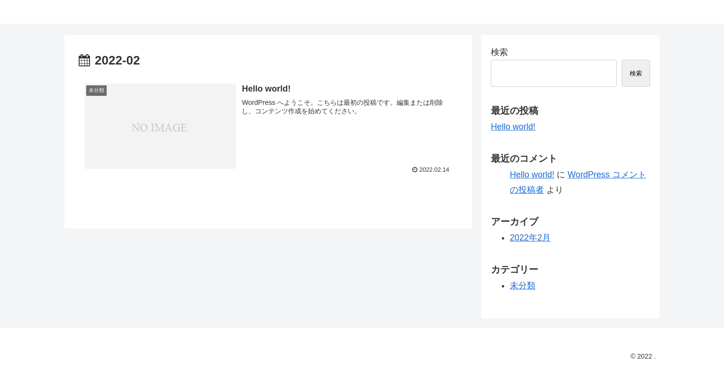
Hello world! (513, 126)
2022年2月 (530, 237)
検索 (499, 52)
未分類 (522, 285)
